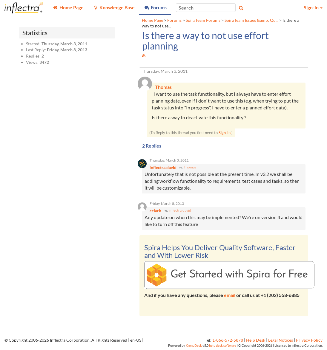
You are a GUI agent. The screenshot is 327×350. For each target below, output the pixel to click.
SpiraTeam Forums (203, 20)
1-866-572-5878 (227, 340)
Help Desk (255, 340)
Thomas (190, 167)
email (229, 295)
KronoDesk (194, 345)
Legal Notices (280, 340)
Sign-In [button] (313, 7)
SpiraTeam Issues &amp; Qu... (251, 20)
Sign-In (225, 132)
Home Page (152, 20)
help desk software (222, 345)
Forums (174, 20)
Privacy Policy (309, 340)
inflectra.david (179, 210)
